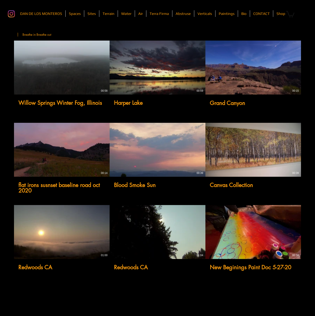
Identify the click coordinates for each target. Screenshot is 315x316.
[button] (290, 13)
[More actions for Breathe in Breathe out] (34, 34)
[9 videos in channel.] (157, 158)
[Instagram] (11, 13)
